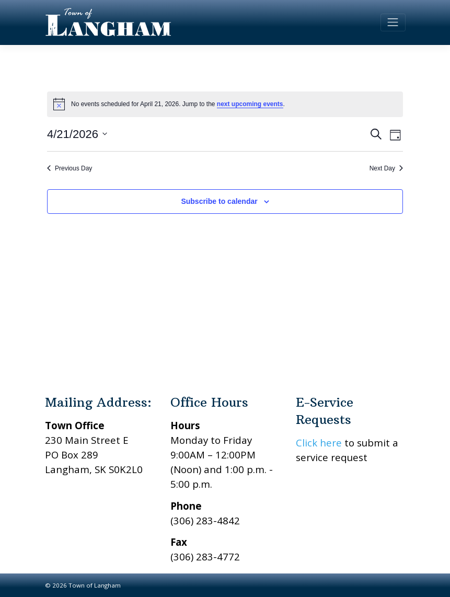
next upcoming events (250, 104)
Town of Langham (94, 585)
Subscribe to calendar (219, 201)
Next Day (386, 168)
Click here (319, 442)
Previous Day (69, 168)
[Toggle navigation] (393, 22)
